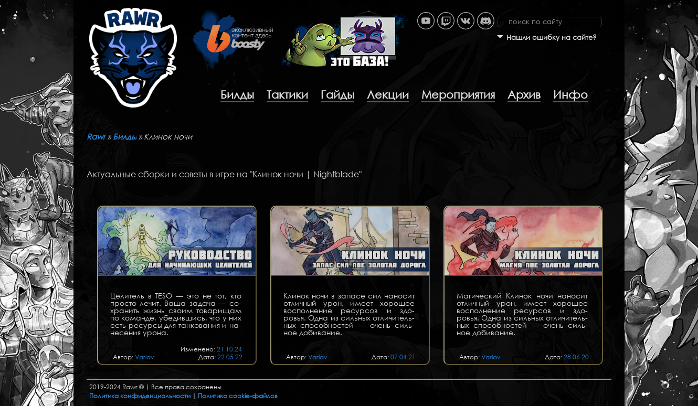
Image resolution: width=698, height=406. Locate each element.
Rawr (96, 136)
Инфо (570, 94)
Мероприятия (458, 94)
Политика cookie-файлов (238, 395)
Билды (237, 94)
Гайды (337, 94)
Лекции (388, 94)
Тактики (287, 94)
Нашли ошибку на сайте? (551, 37)
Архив (524, 94)
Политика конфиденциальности (140, 395)
